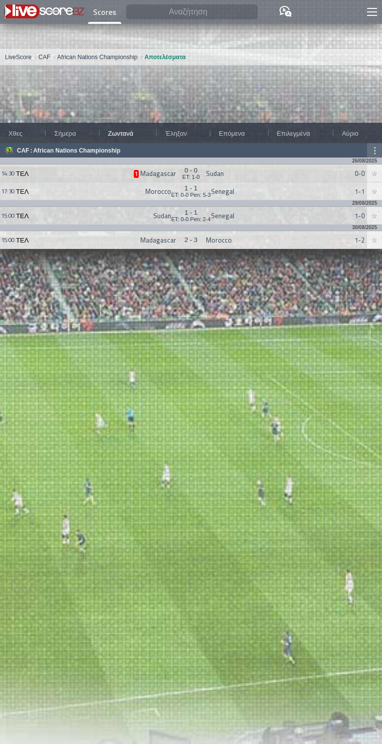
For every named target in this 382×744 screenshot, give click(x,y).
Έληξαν (176, 133)
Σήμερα (65, 133)
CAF (23, 150)
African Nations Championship (76, 150)
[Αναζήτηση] (192, 12)
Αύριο (350, 133)
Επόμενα (232, 133)
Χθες (15, 133)
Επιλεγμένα (293, 133)
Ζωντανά (120, 133)
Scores (104, 12)
